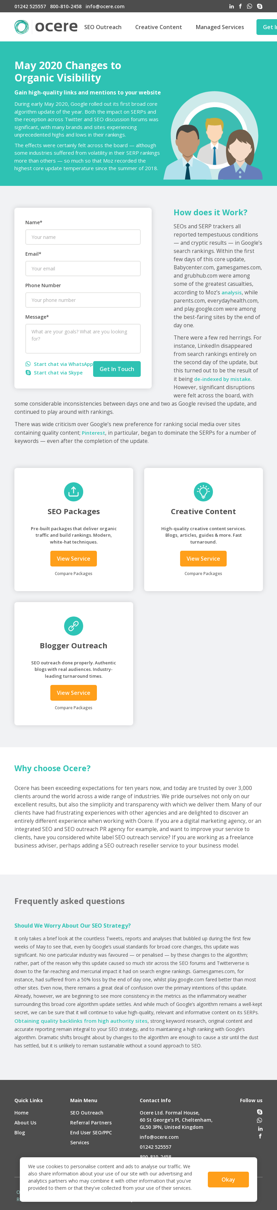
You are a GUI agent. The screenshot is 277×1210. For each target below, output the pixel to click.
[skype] (260, 6)
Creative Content (158, 27)
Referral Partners (91, 1122)
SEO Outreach (103, 27)
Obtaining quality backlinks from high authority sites (81, 1020)
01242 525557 (155, 1147)
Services (79, 1142)
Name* (33, 222)
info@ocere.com (159, 1137)
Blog (19, 1132)
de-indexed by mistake (222, 378)
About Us (25, 1122)
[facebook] (240, 6)
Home (21, 1112)
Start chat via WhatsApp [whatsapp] (59, 364)
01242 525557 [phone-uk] (30, 6)
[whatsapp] (250, 6)
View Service (73, 558)
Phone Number (43, 285)
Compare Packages (73, 573)
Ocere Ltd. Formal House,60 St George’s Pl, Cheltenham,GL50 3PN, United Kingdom (176, 1119)
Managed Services (220, 27)
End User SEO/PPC (91, 1132)
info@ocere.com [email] (105, 6)
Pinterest (93, 432)
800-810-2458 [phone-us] (65, 6)
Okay (228, 1179)
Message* (37, 317)
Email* (33, 254)
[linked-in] (231, 6)
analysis (232, 292)
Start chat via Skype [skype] (54, 372)
